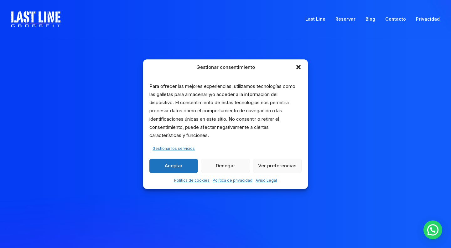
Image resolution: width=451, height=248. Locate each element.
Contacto (395, 19)
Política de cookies (192, 180)
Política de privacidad (232, 180)
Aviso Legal (266, 180)
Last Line (315, 19)
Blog (370, 19)
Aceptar (174, 166)
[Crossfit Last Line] (35, 19)
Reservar (345, 19)
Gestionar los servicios (174, 148)
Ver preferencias (277, 166)
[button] (298, 67)
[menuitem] (317, 19)
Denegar (225, 166)
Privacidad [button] (428, 19)
